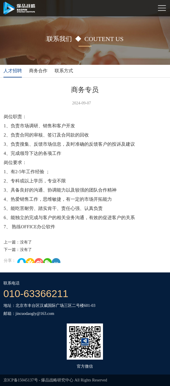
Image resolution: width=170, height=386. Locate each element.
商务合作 (38, 70)
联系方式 (64, 70)
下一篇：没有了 (18, 249)
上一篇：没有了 (18, 242)
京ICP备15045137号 (20, 380)
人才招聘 (12, 70)
